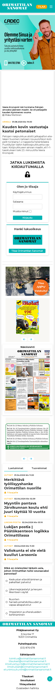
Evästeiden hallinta (27, 688)
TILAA (41, 6)
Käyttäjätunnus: (22, 192)
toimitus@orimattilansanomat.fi (27, 658)
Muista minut (20, 211)
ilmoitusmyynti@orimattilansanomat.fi (27, 664)
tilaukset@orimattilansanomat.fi (27, 661)
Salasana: (18, 201)
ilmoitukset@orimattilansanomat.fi (27, 666)
